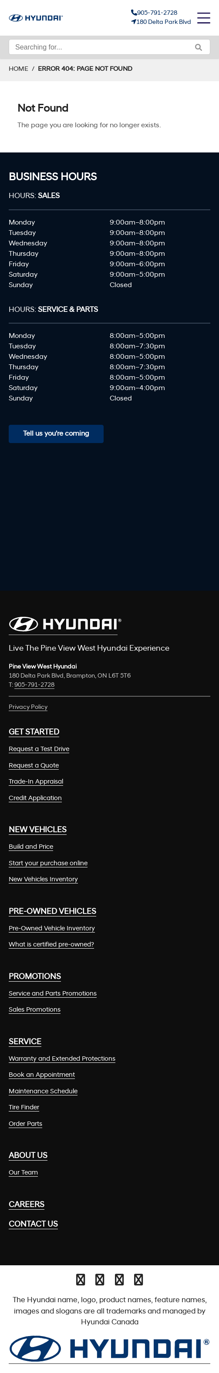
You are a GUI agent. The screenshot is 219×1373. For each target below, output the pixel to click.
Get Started (34, 732)
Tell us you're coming (56, 433)
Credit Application (35, 798)
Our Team (23, 1173)
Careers (26, 1205)
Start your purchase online (48, 863)
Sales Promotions (35, 1010)
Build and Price (31, 847)
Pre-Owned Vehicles (52, 912)
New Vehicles (38, 830)
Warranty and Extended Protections (62, 1059)
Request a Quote (34, 766)
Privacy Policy (28, 707)
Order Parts (25, 1124)
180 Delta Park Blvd (163, 22)
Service (25, 1042)
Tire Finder (24, 1108)
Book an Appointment (42, 1075)
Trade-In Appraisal (36, 782)
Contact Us (33, 1225)
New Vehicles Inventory (43, 880)
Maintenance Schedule (43, 1091)
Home (18, 69)
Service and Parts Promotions (53, 994)
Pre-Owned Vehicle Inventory (52, 929)
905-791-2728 (157, 13)
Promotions (35, 977)
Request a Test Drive (39, 749)
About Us (28, 1156)
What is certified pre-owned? (51, 945)
